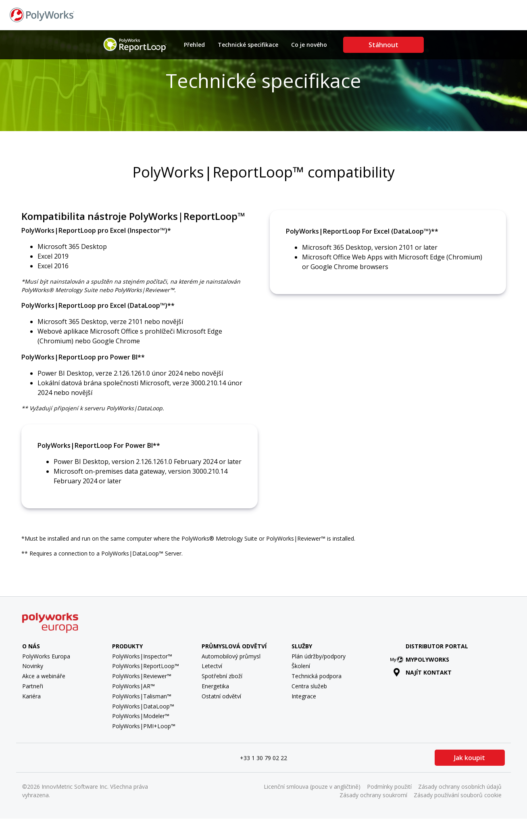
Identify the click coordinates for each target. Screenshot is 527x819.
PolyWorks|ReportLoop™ (145, 666)
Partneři (32, 686)
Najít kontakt (413, 14)
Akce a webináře (43, 676)
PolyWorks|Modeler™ (140, 716)
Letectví (212, 666)
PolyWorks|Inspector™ (142, 656)
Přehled (194, 44)
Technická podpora (317, 676)
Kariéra (31, 696)
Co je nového (309, 44)
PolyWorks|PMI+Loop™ (143, 726)
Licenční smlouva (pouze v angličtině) (312, 786)
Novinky (32, 666)
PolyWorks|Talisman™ (141, 696)
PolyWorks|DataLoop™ (143, 706)
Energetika (215, 686)
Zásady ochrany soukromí (373, 795)
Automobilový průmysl (231, 656)
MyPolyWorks (421, 659)
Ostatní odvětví (221, 696)
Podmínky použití (389, 786)
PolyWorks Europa (46, 656)
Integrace (304, 696)
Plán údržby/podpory (319, 656)
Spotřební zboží (222, 676)
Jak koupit (469, 757)
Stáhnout (383, 44)
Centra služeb (309, 686)
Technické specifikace (248, 44)
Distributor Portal (437, 646)
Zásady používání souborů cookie (458, 795)
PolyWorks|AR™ (133, 686)
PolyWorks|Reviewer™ (141, 676)
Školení (301, 666)
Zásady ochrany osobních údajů (460, 786)
